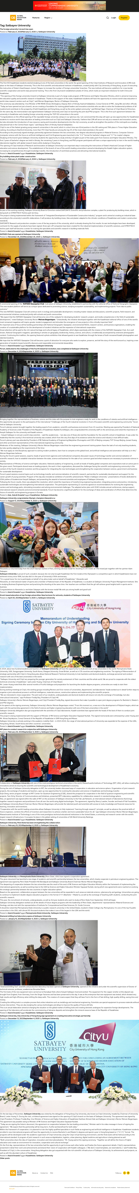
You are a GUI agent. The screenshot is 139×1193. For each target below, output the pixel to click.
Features (36, 18)
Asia (9, 495)
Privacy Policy (79, 1187)
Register (124, 18)
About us (35, 1173)
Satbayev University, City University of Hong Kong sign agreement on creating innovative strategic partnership (45, 1016)
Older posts (5, 1158)
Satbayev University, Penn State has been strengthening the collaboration (30, 823)
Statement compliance (110, 1187)
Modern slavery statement (123, 1187)
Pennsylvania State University (32, 876)
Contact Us (44, 1173)
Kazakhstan (31, 153)
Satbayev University (46, 32)
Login (113, 18)
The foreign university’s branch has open (16, 29)
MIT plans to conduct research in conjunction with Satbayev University (28, 729)
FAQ (51, 1173)
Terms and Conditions (69, 1187)
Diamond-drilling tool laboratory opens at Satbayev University (25, 916)
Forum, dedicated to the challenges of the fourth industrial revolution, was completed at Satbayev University (44, 349)
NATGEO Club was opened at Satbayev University (20, 234)
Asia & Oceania (14, 153)
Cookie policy (86, 1187)
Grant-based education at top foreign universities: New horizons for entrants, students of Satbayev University (45, 595)
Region (47, 18)
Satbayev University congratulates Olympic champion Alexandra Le (27, 498)
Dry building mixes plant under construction (18, 156)
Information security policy (97, 1187)
